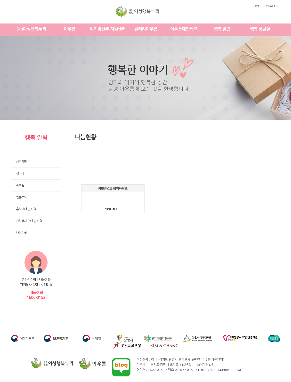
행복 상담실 (260, 29)
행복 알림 (222, 29)
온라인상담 (29, 279)
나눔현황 (44, 279)
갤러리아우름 (145, 29)
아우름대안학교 (183, 29)
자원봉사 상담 (29, 284)
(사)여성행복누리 (31, 29)
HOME (255, 6)
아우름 (69, 29)
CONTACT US (271, 6)
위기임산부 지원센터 (108, 29)
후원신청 (46, 284)
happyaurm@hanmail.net (229, 369)
